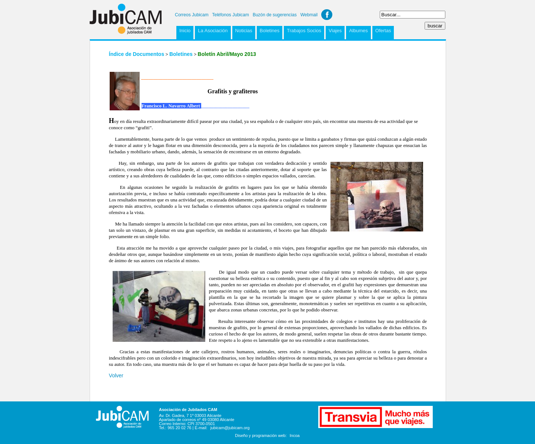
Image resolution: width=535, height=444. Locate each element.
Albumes (358, 30)
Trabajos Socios (304, 30)
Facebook (326, 14)
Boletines (269, 30)
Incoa (295, 435)
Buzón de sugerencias (275, 14)
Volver (116, 375)
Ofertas (383, 30)
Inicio (184, 30)
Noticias (243, 30)
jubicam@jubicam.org (230, 427)
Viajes (335, 30)
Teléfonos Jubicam (230, 14)
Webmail (309, 14)
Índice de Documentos (136, 54)
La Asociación (212, 30)
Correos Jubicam (192, 14)
